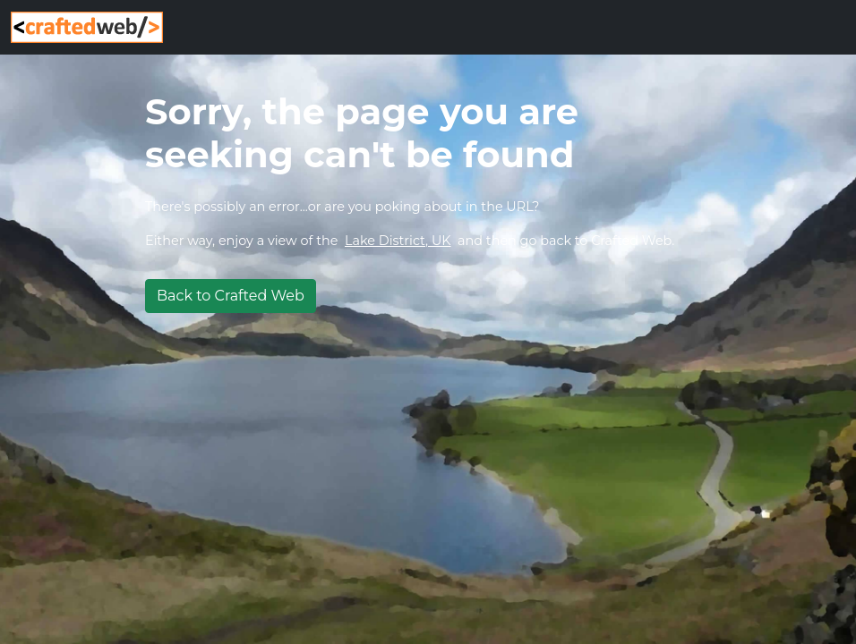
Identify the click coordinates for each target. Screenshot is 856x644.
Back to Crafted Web (230, 295)
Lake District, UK (398, 241)
